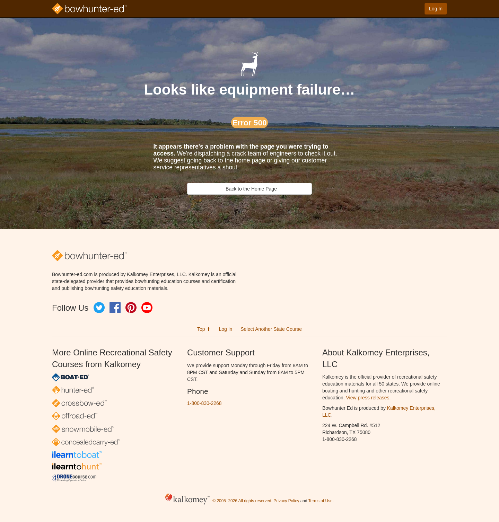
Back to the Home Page (249, 189)
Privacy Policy (286, 500)
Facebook (115, 307)
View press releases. (368, 397)
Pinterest (131, 307)
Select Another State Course (271, 329)
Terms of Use (320, 500)
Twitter (99, 307)
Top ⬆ (203, 329)
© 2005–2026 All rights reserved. (242, 500)
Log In (436, 8)
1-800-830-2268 (204, 403)
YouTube (146, 307)
